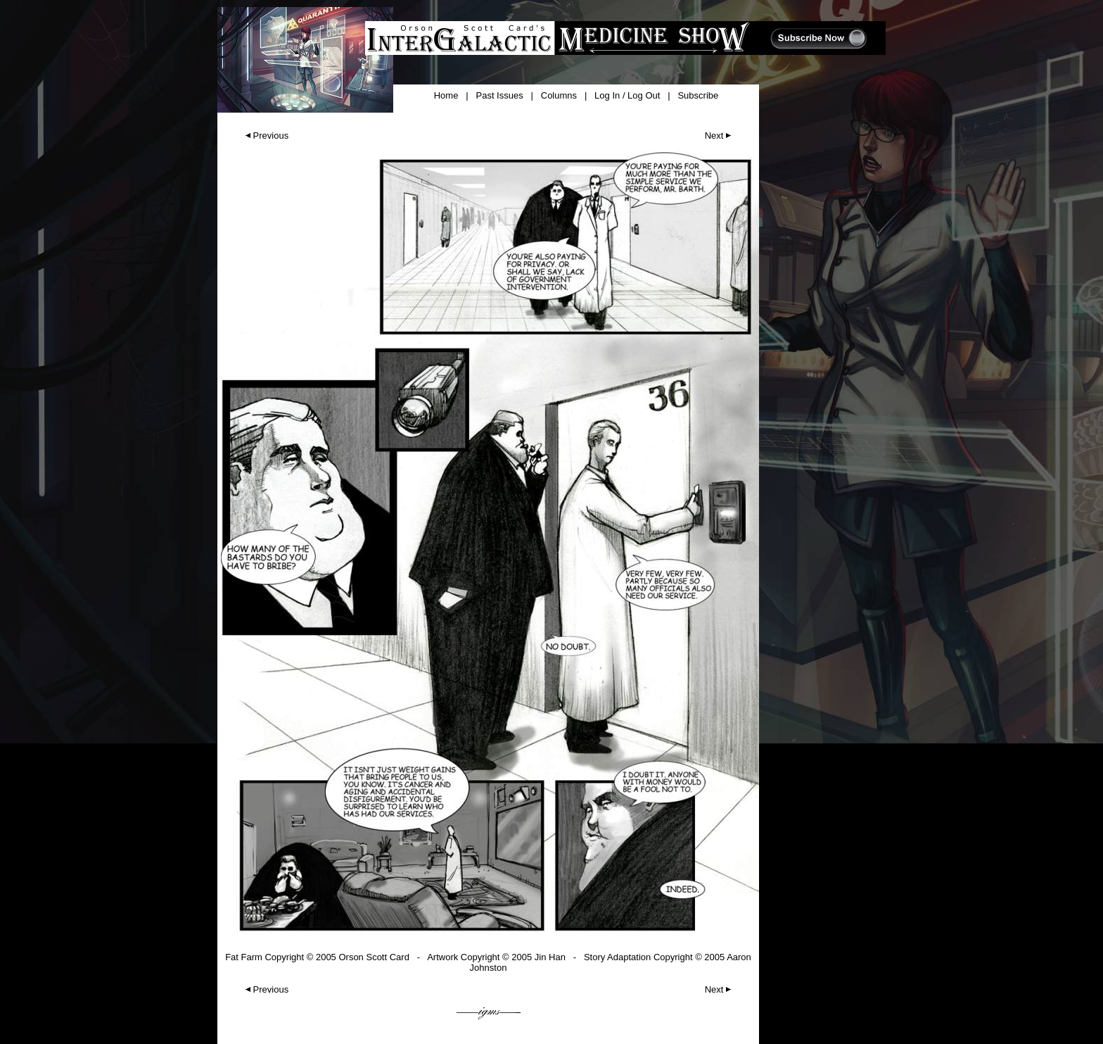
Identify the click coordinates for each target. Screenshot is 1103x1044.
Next (719, 135)
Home (446, 95)
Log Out (643, 95)
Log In (607, 95)
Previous (265, 135)
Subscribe (697, 95)
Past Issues (499, 95)
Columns (559, 95)
